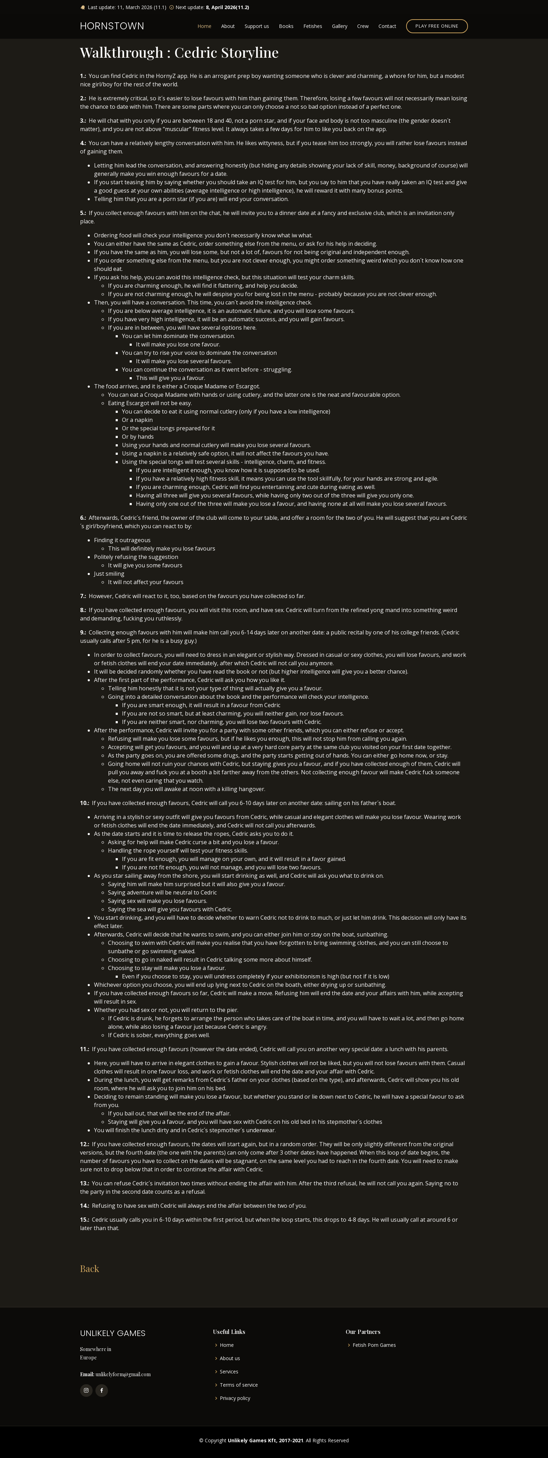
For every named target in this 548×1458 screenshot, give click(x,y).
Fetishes (312, 26)
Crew (363, 26)
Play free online (437, 26)
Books (286, 26)
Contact (387, 26)
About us (230, 1358)
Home (204, 26)
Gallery (339, 26)
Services (229, 1371)
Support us (257, 26)
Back (89, 1268)
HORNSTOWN (112, 26)
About (228, 26)
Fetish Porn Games (374, 1345)
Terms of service (239, 1384)
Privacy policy (235, 1398)
